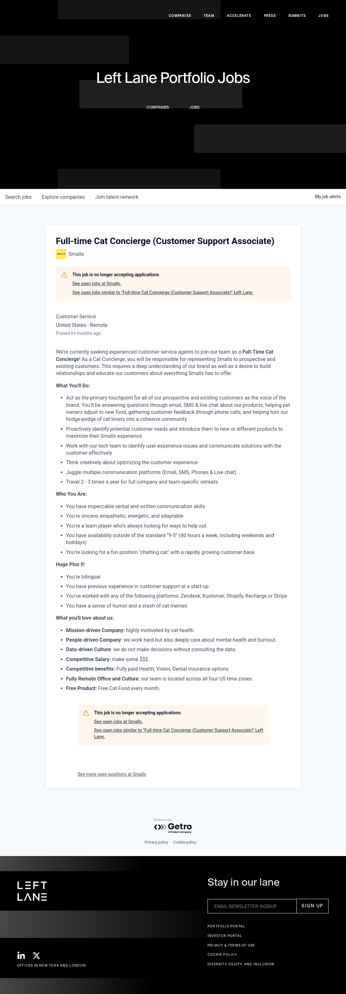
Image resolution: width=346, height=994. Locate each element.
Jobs (323, 19)
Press (270, 19)
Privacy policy (156, 842)
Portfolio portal (226, 926)
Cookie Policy (222, 954)
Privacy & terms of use (231, 945)
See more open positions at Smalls (112, 774)
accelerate (239, 19)
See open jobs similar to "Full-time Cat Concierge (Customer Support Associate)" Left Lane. (163, 292)
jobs (18, 197)
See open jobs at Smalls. (97, 283)
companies (63, 197)
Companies (180, 19)
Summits (297, 19)
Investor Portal (225, 936)
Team (209, 19)
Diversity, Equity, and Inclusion (241, 964)
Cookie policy (184, 842)
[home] (30, 19)
